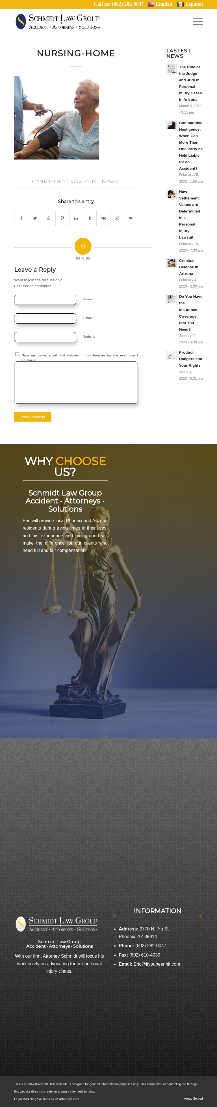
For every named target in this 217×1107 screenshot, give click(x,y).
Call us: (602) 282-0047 (120, 4)
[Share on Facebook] (21, 218)
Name (88, 299)
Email (88, 318)
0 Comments (83, 181)
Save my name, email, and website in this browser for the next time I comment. (80, 358)
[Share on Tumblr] (89, 218)
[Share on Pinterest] (62, 218)
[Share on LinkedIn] (76, 218)
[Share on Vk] (103, 218)
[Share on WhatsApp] (48, 218)
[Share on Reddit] (117, 218)
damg (114, 181)
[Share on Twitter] (35, 218)
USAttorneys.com (67, 1099)
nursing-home (76, 53)
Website (89, 336)
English (159, 4)
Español (190, 4)
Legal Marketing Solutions (32, 1099)
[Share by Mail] (131, 218)
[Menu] (196, 21)
